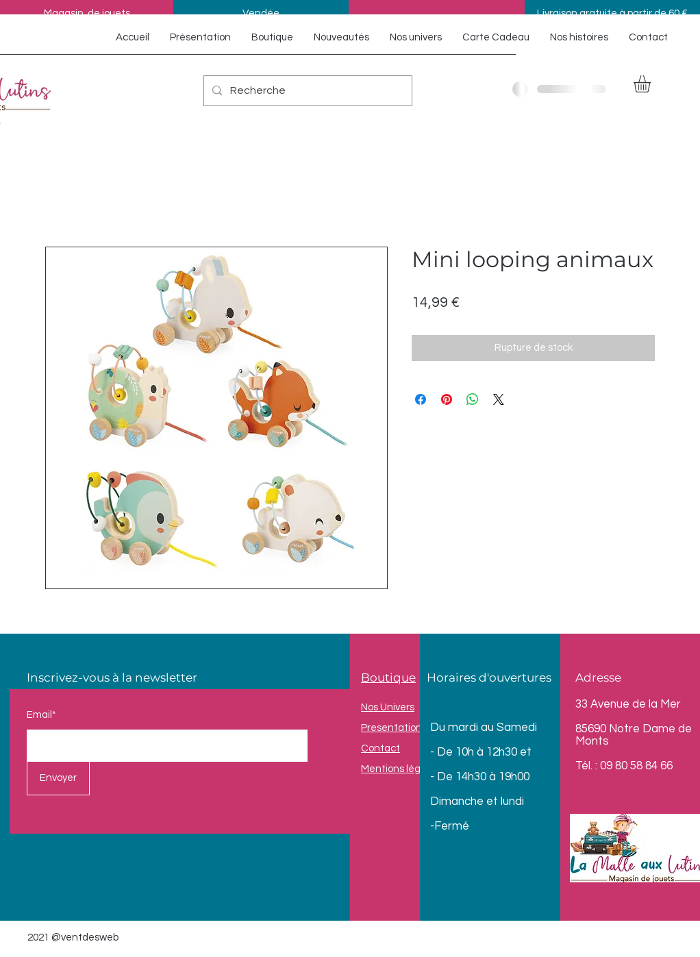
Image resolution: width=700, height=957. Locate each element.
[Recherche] (306, 90)
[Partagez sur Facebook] (420, 399)
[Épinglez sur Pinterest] (446, 399)
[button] (652, 83)
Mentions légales (400, 769)
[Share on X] (498, 399)
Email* (41, 715)
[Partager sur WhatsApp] (472, 399)
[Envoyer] (58, 778)
